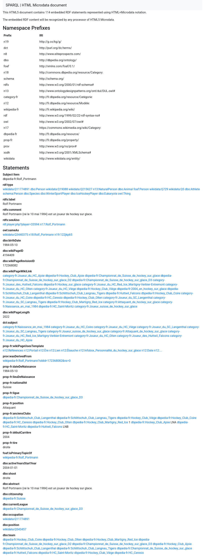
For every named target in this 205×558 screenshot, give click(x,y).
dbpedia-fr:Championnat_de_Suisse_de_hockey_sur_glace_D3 (112, 280)
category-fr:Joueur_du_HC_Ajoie (24, 275)
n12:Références (13, 350)
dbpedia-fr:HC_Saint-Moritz (56, 306)
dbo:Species (32, 193)
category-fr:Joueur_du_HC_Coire (72, 327)
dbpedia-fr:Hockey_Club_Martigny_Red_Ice (74, 302)
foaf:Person (141, 189)
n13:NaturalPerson (105, 189)
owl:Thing (124, 193)
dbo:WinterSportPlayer (55, 193)
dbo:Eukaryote (108, 193)
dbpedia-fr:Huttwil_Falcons (123, 293)
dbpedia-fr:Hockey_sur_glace (62, 284)
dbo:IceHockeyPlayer (84, 193)
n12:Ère (44, 350)
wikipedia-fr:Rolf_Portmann (20, 457)
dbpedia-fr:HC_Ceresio (48, 297)
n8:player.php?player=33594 (21, 224)
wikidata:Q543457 (14, 529)
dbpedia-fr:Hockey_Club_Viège (96, 289)
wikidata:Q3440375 (15, 234)
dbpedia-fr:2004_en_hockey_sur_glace (142, 289)
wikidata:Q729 (159, 189)
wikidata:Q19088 (57, 189)
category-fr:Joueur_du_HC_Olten (95, 336)
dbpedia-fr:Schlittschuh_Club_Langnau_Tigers (75, 293)
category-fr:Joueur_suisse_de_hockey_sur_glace (106, 306)
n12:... (158, 350)
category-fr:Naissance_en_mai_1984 (26, 327)
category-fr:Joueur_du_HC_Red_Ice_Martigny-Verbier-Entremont (123, 284)
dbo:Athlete (192, 189)
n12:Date (147, 350)
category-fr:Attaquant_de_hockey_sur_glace (131, 302)
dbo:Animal (125, 189)
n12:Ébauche (69, 350)
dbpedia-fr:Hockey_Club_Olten (82, 297)
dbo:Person (37, 189)
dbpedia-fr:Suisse (14, 498)
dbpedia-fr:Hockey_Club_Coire (160, 293)
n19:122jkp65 (63, 234)
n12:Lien (54, 350)
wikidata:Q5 (176, 189)
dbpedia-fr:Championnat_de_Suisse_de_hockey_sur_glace (122, 275)
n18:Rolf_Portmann (41, 234)
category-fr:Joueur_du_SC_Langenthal (128, 297)
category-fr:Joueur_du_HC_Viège (54, 289)
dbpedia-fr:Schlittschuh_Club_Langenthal (29, 418)
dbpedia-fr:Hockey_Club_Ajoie (64, 275)
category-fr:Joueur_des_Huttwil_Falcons (143, 336)
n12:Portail (31, 350)
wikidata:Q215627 (80, 189)
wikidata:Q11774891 (16, 189)
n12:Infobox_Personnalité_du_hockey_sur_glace (110, 350)
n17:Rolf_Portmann (52, 224)
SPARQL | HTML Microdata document (36, 5)
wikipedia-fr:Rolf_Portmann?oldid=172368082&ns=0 (37, 360)
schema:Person (13, 193)
